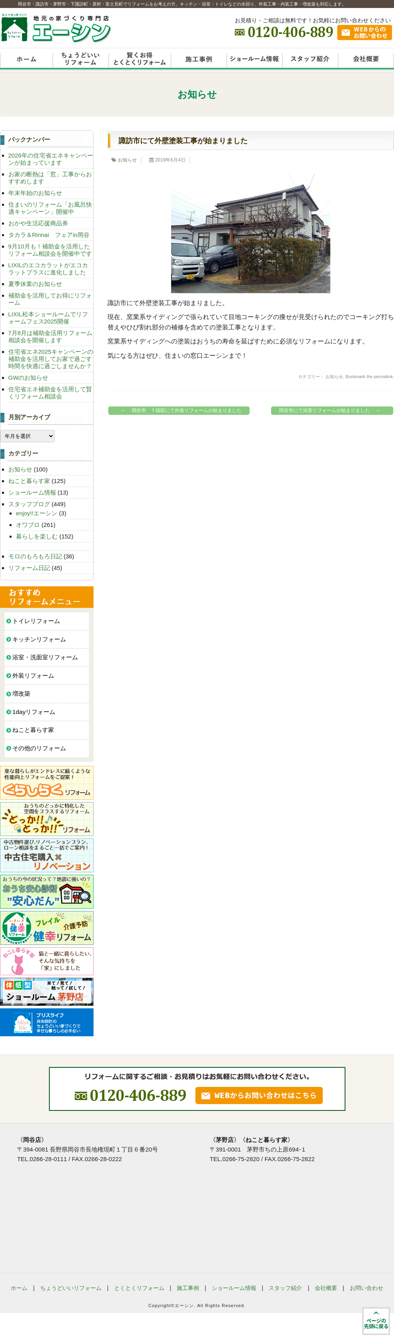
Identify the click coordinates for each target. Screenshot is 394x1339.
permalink (383, 376)
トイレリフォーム (36, 620)
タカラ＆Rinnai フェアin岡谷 (49, 234)
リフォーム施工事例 (198, 59)
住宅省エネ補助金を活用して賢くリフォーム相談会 (50, 393)
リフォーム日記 (29, 567)
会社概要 (366, 59)
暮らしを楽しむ (37, 536)
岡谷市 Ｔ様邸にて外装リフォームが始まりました (179, 410)
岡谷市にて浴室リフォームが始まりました (331, 410)
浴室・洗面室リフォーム (45, 657)
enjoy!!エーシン (36, 513)
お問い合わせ (366, 1288)
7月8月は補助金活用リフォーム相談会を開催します (50, 336)
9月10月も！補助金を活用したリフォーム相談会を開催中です (50, 250)
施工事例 (188, 1288)
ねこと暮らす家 (29, 480)
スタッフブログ (29, 504)
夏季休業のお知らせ (35, 283)
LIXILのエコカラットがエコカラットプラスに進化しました (48, 269)
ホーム (19, 1288)
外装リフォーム (33, 675)
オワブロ (28, 524)
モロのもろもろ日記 (35, 556)
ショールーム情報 (254, 59)
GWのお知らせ (28, 377)
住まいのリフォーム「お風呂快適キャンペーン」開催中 (50, 208)
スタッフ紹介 (310, 59)
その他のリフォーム (39, 748)
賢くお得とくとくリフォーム (139, 59)
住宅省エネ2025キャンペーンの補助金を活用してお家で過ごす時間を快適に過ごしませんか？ (50, 358)
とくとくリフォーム (139, 1288)
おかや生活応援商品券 (38, 223)
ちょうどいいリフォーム (80, 59)
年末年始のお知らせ (35, 192)
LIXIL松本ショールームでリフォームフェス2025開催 (48, 318)
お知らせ (127, 160)
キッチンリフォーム (39, 639)
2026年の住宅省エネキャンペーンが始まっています (50, 159)
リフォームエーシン (26, 59)
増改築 (21, 693)
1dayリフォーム (33, 711)
